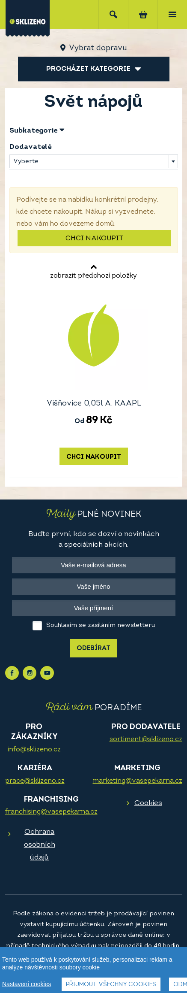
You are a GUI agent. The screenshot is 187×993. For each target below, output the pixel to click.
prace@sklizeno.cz (35, 781)
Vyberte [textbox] (26, 161)
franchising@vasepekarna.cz (51, 811)
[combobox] (93, 161)
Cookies (148, 803)
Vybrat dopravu (98, 48)
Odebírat (93, 648)
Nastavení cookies (26, 984)
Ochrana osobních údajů (39, 844)
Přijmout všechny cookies (111, 984)
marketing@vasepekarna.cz (137, 781)
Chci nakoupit (94, 238)
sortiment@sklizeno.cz (146, 739)
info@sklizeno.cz (34, 749)
